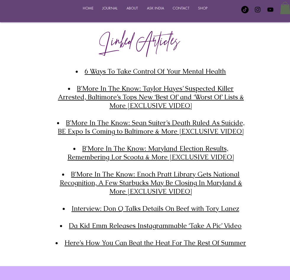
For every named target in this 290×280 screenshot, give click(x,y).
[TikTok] (245, 9)
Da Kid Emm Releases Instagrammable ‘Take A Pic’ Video (155, 225)
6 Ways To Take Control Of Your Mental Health (155, 71)
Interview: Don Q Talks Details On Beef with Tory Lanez (155, 208)
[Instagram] (257, 9)
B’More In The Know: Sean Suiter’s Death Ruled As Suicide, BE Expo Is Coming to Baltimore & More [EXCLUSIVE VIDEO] (151, 127)
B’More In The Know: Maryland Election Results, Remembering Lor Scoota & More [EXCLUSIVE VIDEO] (150, 152)
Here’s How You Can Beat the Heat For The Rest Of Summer (155, 243)
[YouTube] (270, 9)
